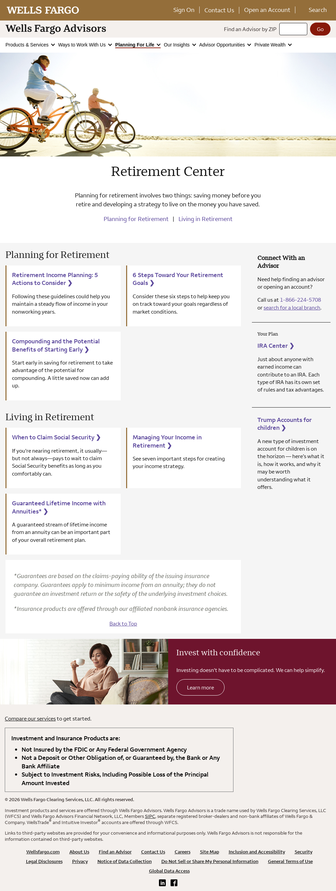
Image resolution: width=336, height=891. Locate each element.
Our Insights (177, 44)
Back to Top (123, 623)
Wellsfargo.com (43, 852)
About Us (79, 852)
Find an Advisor (115, 852)
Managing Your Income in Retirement (167, 441)
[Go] (320, 29)
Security (303, 852)
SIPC (150, 816)
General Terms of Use (290, 861)
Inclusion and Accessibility (257, 852)
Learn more (200, 687)
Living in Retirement (205, 219)
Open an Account (267, 10)
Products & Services (27, 44)
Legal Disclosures (44, 861)
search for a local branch (292, 307)
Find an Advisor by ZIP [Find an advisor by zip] (250, 29)
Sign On (183, 10)
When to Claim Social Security (56, 437)
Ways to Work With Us (82, 44)
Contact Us (219, 10)
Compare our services (30, 718)
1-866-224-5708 (300, 299)
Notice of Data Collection (124, 861)
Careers (182, 852)
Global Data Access (169, 871)
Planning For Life (135, 44)
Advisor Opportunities (222, 44)
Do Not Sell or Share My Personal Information (209, 861)
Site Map (209, 852)
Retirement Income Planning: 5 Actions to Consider (55, 279)
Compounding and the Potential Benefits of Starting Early (56, 345)
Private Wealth (270, 44)
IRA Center (275, 345)
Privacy (80, 861)
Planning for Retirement (136, 219)
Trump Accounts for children (284, 424)
